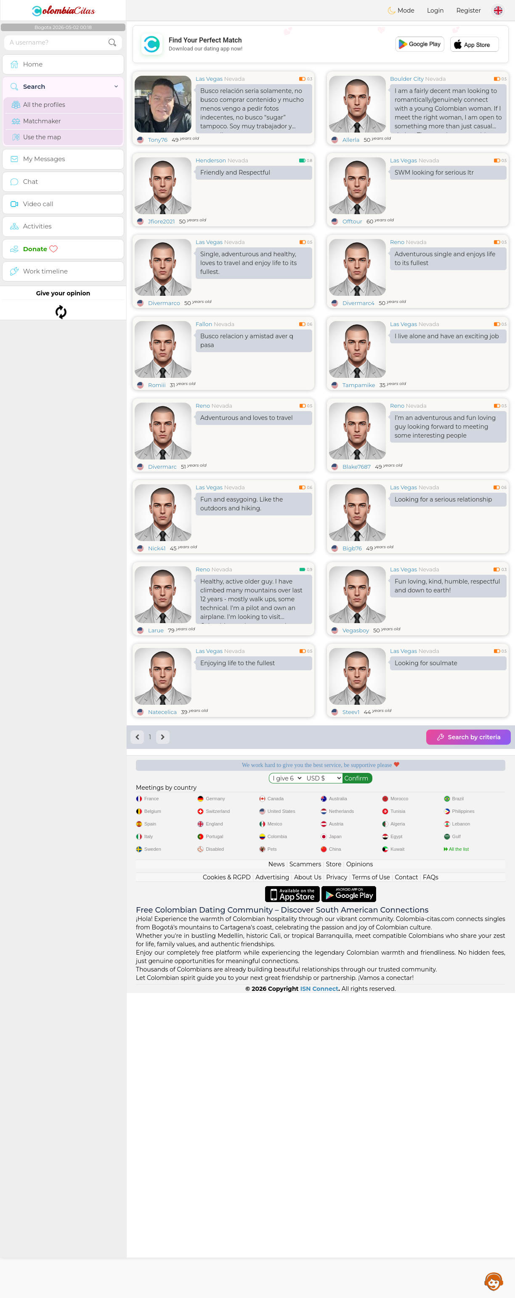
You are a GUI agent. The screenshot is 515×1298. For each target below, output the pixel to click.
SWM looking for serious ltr (434, 172)
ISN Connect (319, 1294)
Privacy (336, 1182)
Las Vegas (209, 78)
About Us (307, 1182)
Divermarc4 (358, 303)
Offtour (352, 221)
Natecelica (162, 841)
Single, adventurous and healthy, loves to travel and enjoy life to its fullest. (248, 263)
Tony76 (157, 139)
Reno (397, 242)
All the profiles (38, 105)
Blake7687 (356, 531)
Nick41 (157, 613)
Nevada (234, 78)
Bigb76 (352, 613)
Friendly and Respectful (235, 172)
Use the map (36, 137)
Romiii (157, 449)
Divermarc (162, 531)
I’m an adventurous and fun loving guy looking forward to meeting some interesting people (445, 491)
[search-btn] (112, 42)
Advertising (272, 1182)
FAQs (430, 1182)
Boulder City (407, 78)
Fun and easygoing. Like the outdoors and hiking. (241, 568)
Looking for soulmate (426, 792)
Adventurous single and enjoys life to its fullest (445, 258)
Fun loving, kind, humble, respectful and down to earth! (447, 715)
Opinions (359, 1169)
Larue (156, 760)
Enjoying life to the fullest (237, 792)
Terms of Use (371, 1182)
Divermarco (164, 303)
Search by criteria (468, 867)
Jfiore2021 (161, 221)
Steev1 (350, 841)
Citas (63, 10)
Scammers (305, 1169)
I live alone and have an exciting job (447, 401)
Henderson (211, 160)
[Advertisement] (321, 44)
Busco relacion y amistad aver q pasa (246, 405)
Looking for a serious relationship (443, 564)
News (276, 1169)
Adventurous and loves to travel (246, 482)
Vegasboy (355, 760)
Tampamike (358, 449)
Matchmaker (36, 121)
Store (334, 1169)
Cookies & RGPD (227, 1182)
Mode (401, 10)
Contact (406, 1182)
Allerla (350, 139)
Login (435, 10)
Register (469, 10)
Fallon (204, 388)
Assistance (494, 1281)
